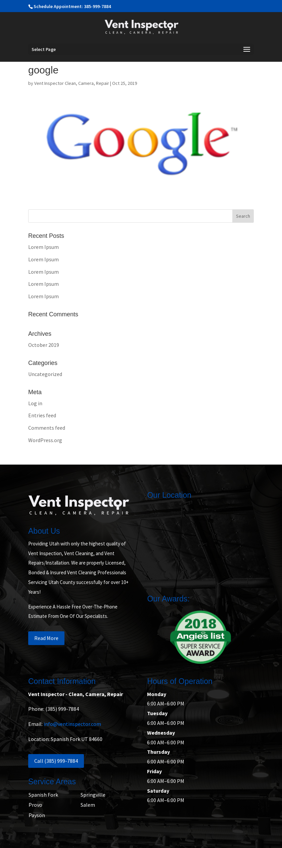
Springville (93, 794)
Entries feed (42, 415)
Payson (37, 815)
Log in (35, 403)
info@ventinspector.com (72, 724)
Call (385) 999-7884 (56, 760)
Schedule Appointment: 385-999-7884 (72, 6)
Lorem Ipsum (43, 247)
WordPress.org (45, 440)
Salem (88, 804)
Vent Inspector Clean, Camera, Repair (71, 83)
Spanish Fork (43, 794)
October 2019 (43, 344)
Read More (46, 638)
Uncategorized (45, 374)
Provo (35, 804)
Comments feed (46, 427)
